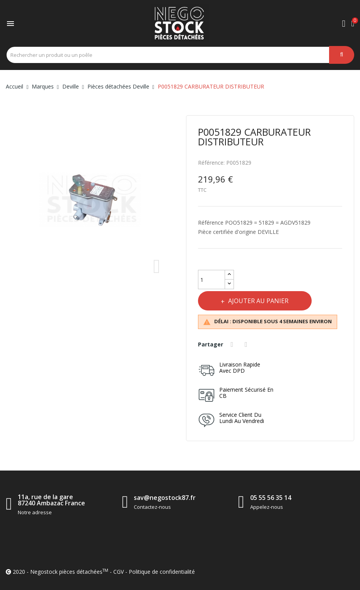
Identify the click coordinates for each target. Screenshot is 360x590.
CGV (118, 571)
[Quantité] (211, 279)
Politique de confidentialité (162, 571)
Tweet (247, 344)
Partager (233, 344)
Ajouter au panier (258, 301)
